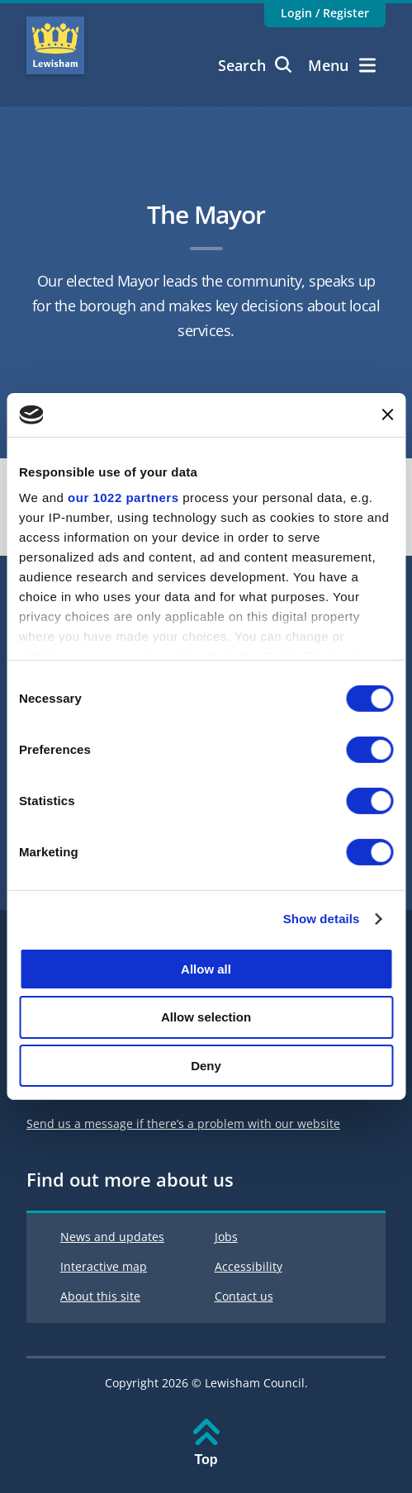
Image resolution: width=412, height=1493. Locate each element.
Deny (206, 1066)
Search (254, 65)
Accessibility (248, 1266)
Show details (321, 919)
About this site (100, 1296)
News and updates (112, 1236)
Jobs (226, 1236)
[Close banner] (387, 414)
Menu (342, 65)
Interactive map (103, 1266)
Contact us (244, 1296)
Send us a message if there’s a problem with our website (183, 1123)
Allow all (206, 968)
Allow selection (206, 1017)
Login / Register (325, 13)
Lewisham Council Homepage (55, 45)
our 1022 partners (123, 498)
